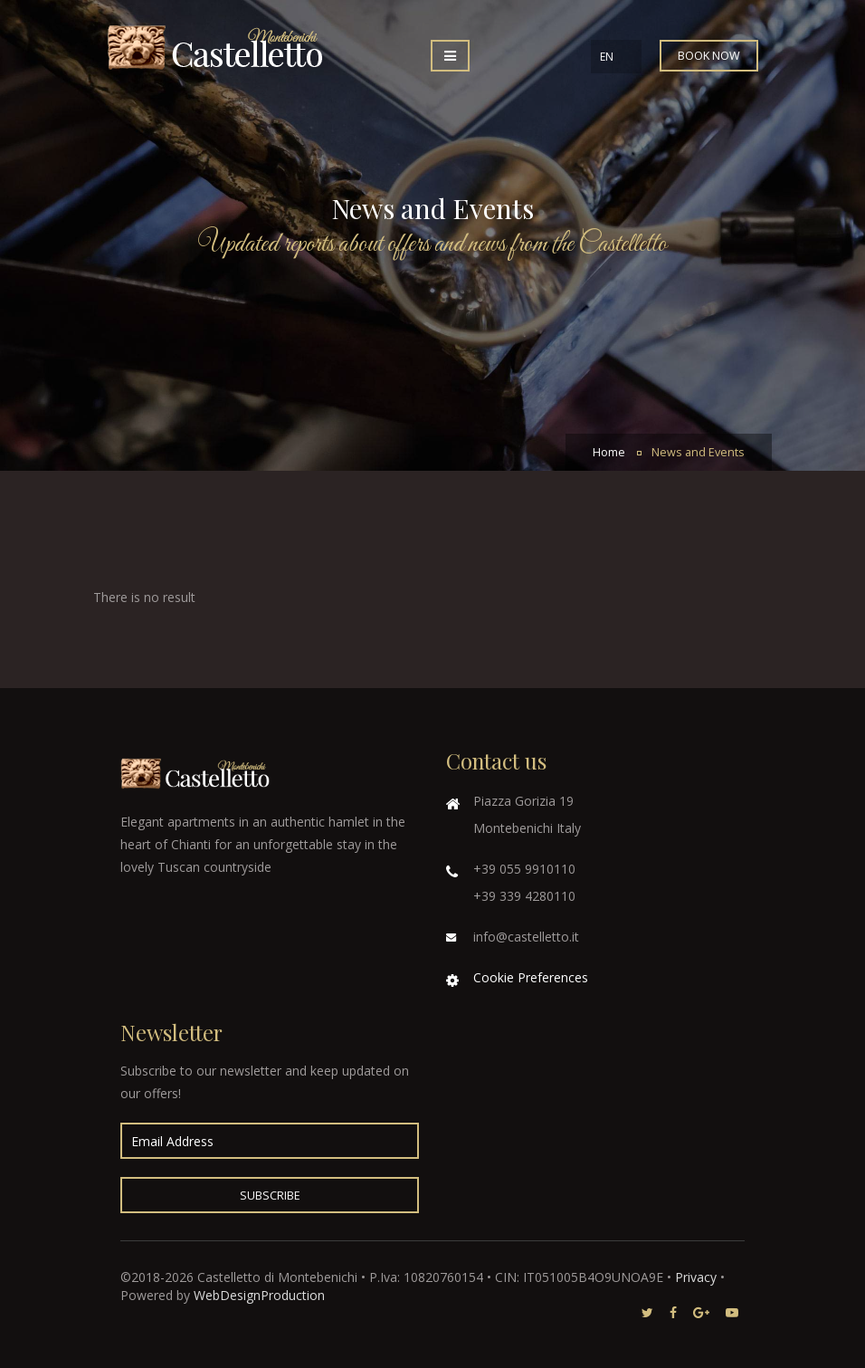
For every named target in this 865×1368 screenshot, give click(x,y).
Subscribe (270, 1195)
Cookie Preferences (530, 977)
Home (609, 452)
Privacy (696, 1277)
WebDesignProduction (259, 1295)
